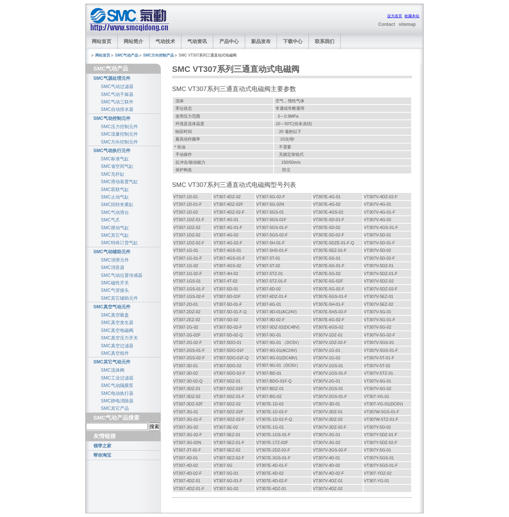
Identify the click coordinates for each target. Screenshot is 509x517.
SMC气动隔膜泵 (117, 385)
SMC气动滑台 (115, 212)
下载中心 (292, 41)
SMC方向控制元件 (119, 142)
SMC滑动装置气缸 (119, 181)
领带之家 (102, 445)
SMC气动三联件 (117, 102)
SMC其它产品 (115, 408)
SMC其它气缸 (115, 235)
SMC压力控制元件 (119, 126)
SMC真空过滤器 (117, 345)
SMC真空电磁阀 (117, 330)
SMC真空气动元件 (111, 306)
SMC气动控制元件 (111, 118)
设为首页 (394, 16)
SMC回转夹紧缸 (117, 204)
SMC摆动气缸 (115, 227)
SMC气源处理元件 (111, 78)
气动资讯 (197, 41)
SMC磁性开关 (115, 282)
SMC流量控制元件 (119, 134)
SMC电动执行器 (117, 393)
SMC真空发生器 (117, 322)
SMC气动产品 (126, 55)
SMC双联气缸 (115, 189)
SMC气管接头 (115, 290)
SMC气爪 (110, 220)
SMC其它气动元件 (111, 362)
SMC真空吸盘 (115, 315)
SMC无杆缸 (112, 174)
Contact (386, 24)
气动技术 (165, 41)
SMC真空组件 (115, 353)
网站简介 (133, 41)
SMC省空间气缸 (117, 166)
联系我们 (324, 41)
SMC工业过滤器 (117, 378)
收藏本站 (411, 16)
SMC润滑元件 (115, 260)
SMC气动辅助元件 (111, 251)
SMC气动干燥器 (117, 94)
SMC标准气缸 (115, 158)
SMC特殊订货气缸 (119, 242)
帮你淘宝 (102, 455)
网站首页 (101, 41)
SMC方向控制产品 (158, 55)
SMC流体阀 (112, 370)
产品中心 (229, 41)
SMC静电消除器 (117, 400)
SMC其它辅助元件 (119, 298)
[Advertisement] (267, 20)
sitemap (407, 24)
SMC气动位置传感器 (121, 275)
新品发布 (261, 41)
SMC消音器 (112, 267)
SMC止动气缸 (115, 197)
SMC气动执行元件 (111, 150)
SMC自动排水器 (117, 109)
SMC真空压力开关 (119, 338)
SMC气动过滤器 (117, 86)
